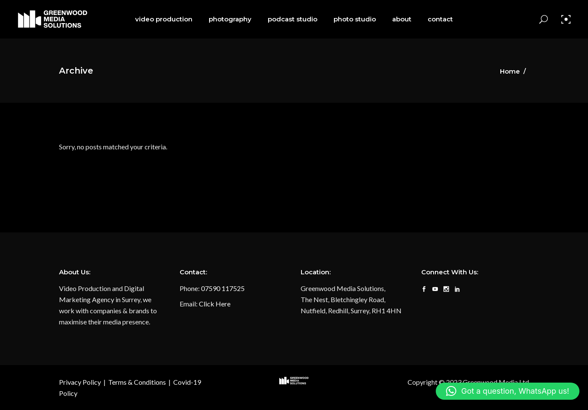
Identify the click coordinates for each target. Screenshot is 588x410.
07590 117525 (223, 288)
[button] (507, 391)
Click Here (214, 304)
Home (510, 71)
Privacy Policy (80, 382)
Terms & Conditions (137, 382)
